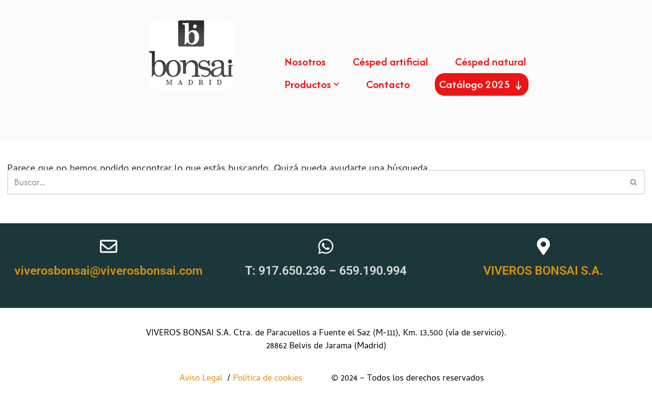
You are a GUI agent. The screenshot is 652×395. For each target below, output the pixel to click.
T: (251, 271)
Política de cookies (277, 379)
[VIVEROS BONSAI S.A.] (543, 246)
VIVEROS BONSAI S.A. (543, 271)
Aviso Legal (202, 379)
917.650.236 (292, 271)
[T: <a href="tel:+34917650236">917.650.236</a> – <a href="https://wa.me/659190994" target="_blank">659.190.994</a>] (325, 246)
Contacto (388, 84)
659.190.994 (372, 271)
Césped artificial (390, 61)
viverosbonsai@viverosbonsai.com (108, 271)
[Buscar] (315, 182)
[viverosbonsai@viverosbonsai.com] (108, 246)
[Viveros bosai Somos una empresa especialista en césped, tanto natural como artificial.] (191, 54)
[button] (336, 84)
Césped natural (490, 61)
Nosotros (305, 61)
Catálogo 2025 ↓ (481, 84)
